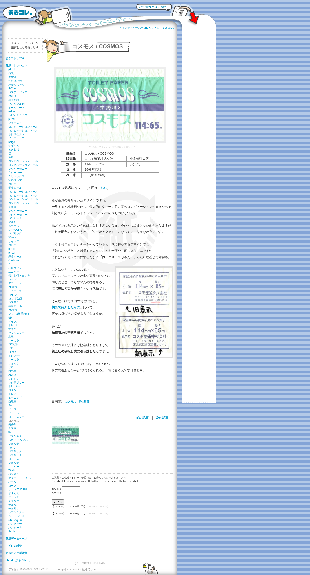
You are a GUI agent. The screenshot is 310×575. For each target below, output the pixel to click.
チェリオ (13, 500)
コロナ (12, 447)
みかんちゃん (16, 84)
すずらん (13, 145)
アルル (12, 222)
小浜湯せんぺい (17, 134)
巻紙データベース (16, 538)
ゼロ (11, 317)
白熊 (11, 73)
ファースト (15, 122)
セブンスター (16, 332)
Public (12, 531)
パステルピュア (17, 92)
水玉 (11, 336)
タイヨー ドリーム (20, 478)
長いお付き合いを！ (20, 275)
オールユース (16, 107)
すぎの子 (13, 329)
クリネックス (16, 176)
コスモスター (16, 416)
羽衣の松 (13, 100)
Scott (11, 405)
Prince (12, 352)
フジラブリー (16, 382)
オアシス (13, 497)
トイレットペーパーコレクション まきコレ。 (147, 27)
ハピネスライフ (17, 115)
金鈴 (11, 157)
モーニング (15, 397)
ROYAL (12, 88)
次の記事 (162, 418)
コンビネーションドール (23, 126)
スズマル (13, 226)
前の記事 (142, 418)
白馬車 (12, 371)
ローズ (12, 279)
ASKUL (12, 96)
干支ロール (15, 187)
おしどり (13, 184)
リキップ (13, 241)
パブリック (15, 233)
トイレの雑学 (14, 545)
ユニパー (13, 271)
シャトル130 (16, 516)
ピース (12, 409)
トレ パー (14, 325)
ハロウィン (15, 268)
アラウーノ (15, 283)
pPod (11, 69)
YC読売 (13, 287)
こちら (102, 188)
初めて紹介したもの (66, 307)
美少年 (12, 424)
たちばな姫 (15, 80)
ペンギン (13, 474)
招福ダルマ (15, 180)
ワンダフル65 (16, 103)
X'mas (12, 77)
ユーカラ (13, 264)
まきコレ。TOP (15, 58)
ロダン (12, 390)
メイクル (13, 321)
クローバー (15, 172)
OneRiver (14, 260)
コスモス (13, 302)
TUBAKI (13, 294)
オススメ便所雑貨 (16, 553)
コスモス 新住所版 (77, 401)
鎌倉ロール (15, 256)
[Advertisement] (110, 455)
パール (12, 481)
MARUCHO (15, 229)
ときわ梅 (13, 149)
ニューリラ (15, 290)
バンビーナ (15, 218)
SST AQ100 (15, 520)
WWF (11, 470)
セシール (13, 413)
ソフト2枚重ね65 (18, 313)
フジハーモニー (17, 138)
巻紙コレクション (16, 65)
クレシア (13, 378)
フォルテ (13, 363)
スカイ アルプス (18, 439)
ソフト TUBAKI (17, 489)
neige (11, 111)
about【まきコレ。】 (19, 560)
